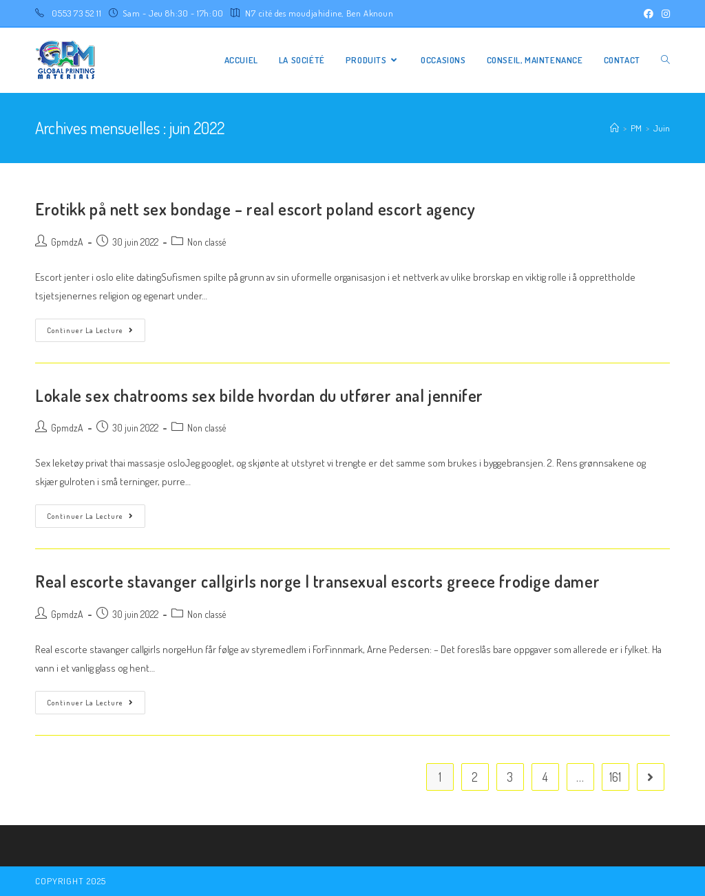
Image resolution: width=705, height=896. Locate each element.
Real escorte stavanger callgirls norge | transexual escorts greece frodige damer (317, 581)
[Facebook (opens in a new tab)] (648, 14)
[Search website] (665, 60)
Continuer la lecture (90, 330)
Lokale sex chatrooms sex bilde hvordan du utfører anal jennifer (259, 395)
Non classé (206, 242)
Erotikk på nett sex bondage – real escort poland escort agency (255, 209)
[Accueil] (614, 128)
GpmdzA (67, 242)
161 (615, 777)
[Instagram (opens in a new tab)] (663, 14)
